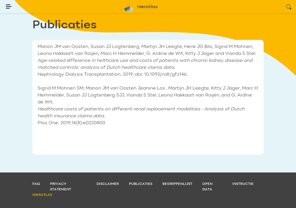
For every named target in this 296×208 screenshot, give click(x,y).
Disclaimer (108, 184)
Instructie (243, 184)
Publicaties (140, 184)
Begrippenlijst (177, 184)
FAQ (36, 184)
